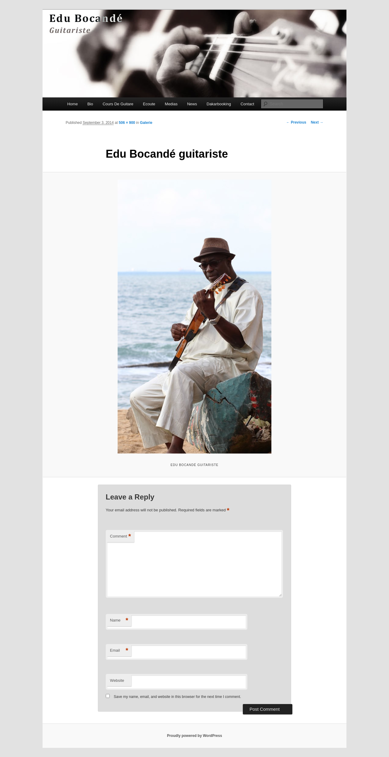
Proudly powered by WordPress (194, 736)
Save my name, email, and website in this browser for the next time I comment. (177, 697)
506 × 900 (127, 123)
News (192, 104)
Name (119, 620)
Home (72, 104)
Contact (247, 104)
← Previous (296, 122)
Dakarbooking (219, 104)
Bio (90, 104)
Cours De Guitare (118, 104)
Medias (171, 104)
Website (117, 680)
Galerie (146, 123)
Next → (317, 122)
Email (119, 650)
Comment (120, 536)
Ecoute (149, 104)
